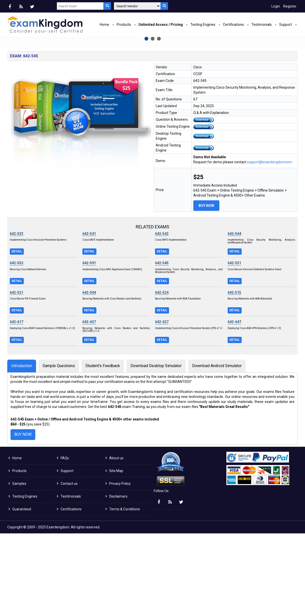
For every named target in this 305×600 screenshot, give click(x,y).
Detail (17, 318)
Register (289, 6)
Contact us (69, 550)
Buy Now (101, 94)
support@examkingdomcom (269, 229)
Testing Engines (202, 25)
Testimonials (261, 25)
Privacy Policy (120, 550)
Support (285, 25)
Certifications (233, 25)
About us (116, 525)
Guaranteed (21, 576)
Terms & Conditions (124, 576)
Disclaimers (118, 563)
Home (104, 25)
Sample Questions (59, 432)
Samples (19, 550)
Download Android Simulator (217, 432)
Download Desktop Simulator (156, 432)
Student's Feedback (102, 432)
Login (275, 6)
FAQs (65, 525)
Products (124, 25)
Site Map (116, 537)
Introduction (21, 432)
